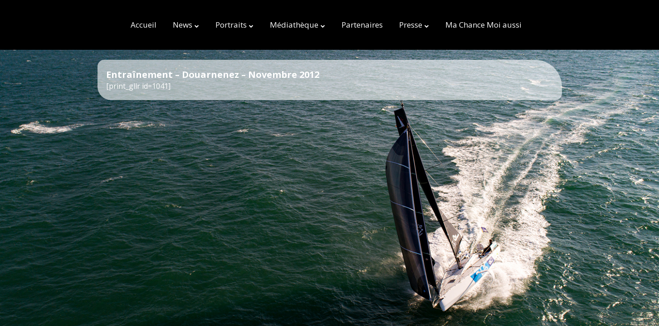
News (182, 24)
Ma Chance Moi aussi (483, 24)
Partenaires (362, 24)
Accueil (143, 24)
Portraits (231, 24)
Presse (410, 24)
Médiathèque (294, 24)
